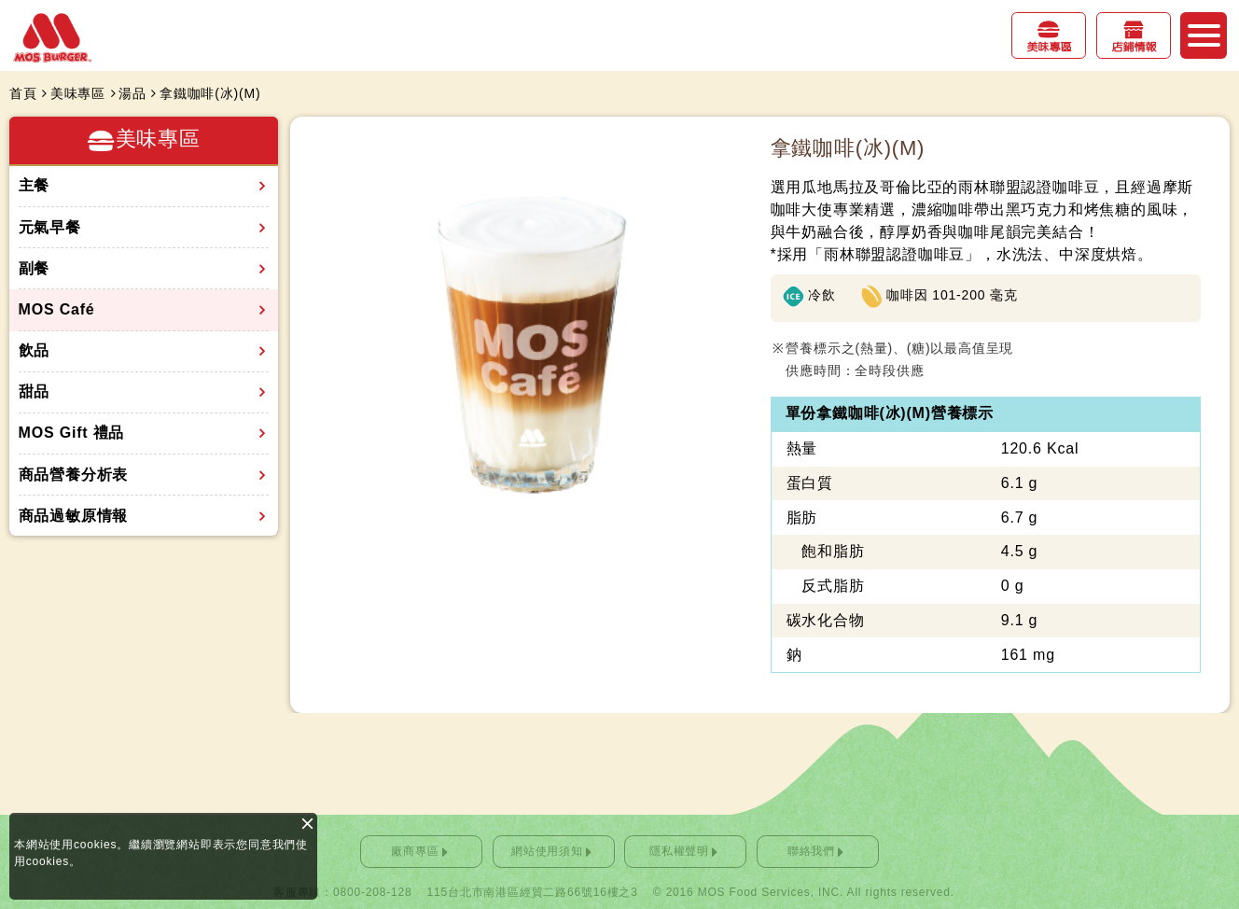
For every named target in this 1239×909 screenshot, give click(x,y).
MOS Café (57, 309)
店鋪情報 (1133, 47)
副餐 (34, 268)
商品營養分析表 (74, 474)
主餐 (34, 185)
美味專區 (1048, 47)
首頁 (23, 93)
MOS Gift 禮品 (72, 433)
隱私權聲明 (679, 851)
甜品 (34, 391)
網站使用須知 (547, 851)
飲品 (34, 350)
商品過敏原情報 (74, 516)
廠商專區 (415, 851)
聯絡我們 (811, 851)
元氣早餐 (50, 227)
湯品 (132, 93)
